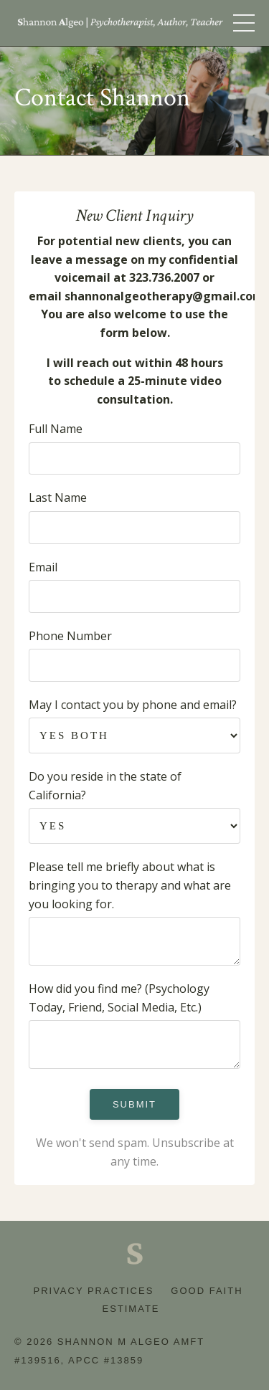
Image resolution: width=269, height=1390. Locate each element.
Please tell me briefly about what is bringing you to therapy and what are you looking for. (130, 885)
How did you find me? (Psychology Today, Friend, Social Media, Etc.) (119, 998)
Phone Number (70, 636)
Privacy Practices (93, 1290)
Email (43, 567)
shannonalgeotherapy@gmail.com (164, 296)
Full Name (55, 429)
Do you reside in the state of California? (105, 785)
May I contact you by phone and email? (133, 705)
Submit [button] (134, 1104)
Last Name (58, 497)
